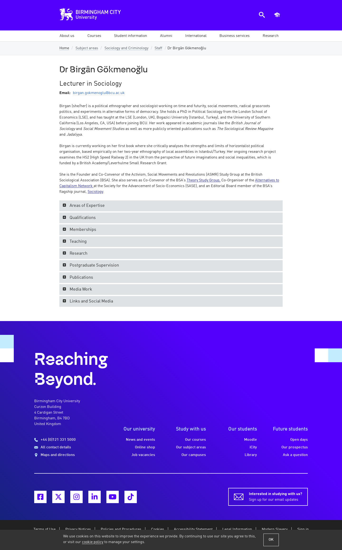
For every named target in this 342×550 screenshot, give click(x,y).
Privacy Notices (78, 529)
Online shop (145, 447)
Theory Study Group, (203, 180)
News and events (140, 440)
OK (271, 540)
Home (64, 48)
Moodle (250, 440)
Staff (158, 48)
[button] (67, 36)
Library (251, 455)
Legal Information (237, 529)
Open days (299, 440)
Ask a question (295, 455)
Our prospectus (294, 447)
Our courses (195, 440)
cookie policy (92, 542)
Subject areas (87, 48)
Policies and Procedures (121, 529)
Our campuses (193, 455)
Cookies (157, 529)
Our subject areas (191, 447)
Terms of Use (44, 529)
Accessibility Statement (193, 529)
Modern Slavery (275, 529)
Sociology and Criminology (126, 48)
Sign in (303, 529)
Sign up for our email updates (275, 496)
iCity (253, 447)
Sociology (95, 192)
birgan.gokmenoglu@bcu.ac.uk (99, 93)
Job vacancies (143, 455)
